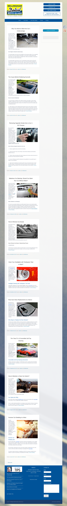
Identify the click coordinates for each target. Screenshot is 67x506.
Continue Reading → (11, 209)
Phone (45, 474)
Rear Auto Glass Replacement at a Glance (20, 299)
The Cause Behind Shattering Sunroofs (19, 77)
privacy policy (32, 479)
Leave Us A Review (51, 30)
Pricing (41, 20)
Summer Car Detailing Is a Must (17, 417)
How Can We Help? (48, 483)
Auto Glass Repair (34, 20)
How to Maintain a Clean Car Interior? (18, 376)
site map (35, 479)
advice (19, 69)
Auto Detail (26, 20)
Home (20, 20)
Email (45, 478)
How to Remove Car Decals (16, 222)
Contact (47, 20)
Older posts (9, 462)
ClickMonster (24, 69)
